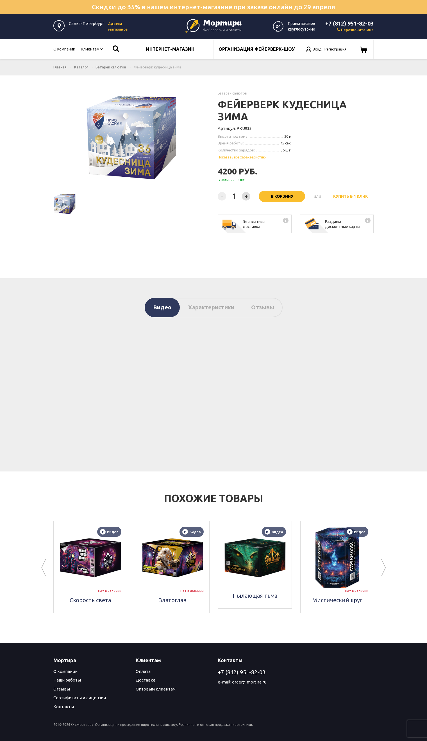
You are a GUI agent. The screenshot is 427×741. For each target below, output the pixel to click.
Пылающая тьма (255, 595)
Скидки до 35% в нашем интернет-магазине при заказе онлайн (213, 6)
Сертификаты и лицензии (79, 697)
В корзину (282, 196)
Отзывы (262, 307)
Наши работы (67, 680)
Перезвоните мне (355, 30)
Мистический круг (337, 600)
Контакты (63, 706)
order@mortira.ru (249, 682)
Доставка (145, 680)
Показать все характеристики (242, 157)
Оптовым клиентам (156, 689)
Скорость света (90, 600)
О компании (64, 49)
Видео (162, 307)
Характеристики (211, 307)
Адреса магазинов (118, 26)
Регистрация (335, 49)
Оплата (143, 671)
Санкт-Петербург (86, 23)
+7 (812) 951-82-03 (349, 23)
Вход (317, 49)
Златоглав (173, 600)
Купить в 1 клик (350, 196)
